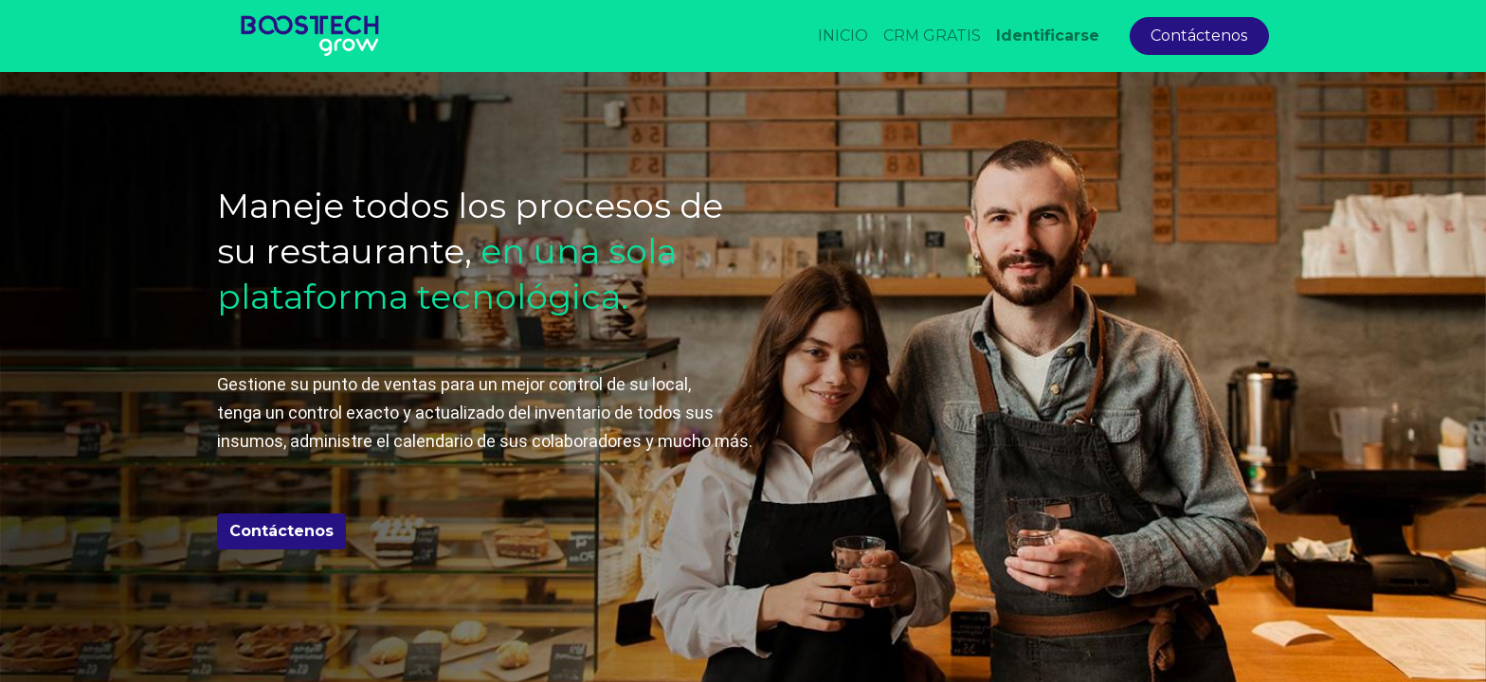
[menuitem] (843, 36)
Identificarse (1047, 36)
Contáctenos (1199, 36)
